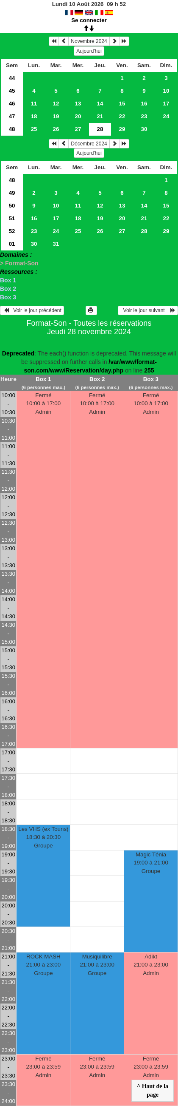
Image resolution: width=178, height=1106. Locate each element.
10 (166, 91)
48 (12, 129)
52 (12, 231)
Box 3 (8, 297)
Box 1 (8, 280)
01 (12, 244)
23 (144, 116)
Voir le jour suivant (147, 310)
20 (78, 116)
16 (144, 103)
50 (12, 205)
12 (56, 103)
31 (56, 244)
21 (100, 116)
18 (34, 116)
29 (122, 129)
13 (78, 103)
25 (34, 129)
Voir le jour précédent (32, 310)
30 (144, 129)
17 (166, 103)
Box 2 (8, 288)
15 (122, 103)
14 (100, 103)
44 (12, 78)
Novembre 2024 (89, 41)
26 (56, 129)
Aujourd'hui (89, 51)
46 (12, 103)
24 (166, 116)
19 (56, 116)
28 (144, 231)
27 (78, 129)
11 (34, 103)
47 (12, 116)
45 (12, 91)
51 (12, 218)
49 (12, 193)
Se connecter (89, 20)
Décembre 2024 (89, 144)
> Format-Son (19, 263)
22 (122, 116)
